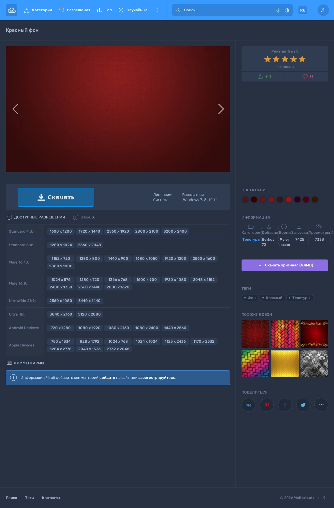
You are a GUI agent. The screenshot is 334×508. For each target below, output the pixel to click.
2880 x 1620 (118, 287)
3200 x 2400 (175, 231)
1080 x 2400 (146, 328)
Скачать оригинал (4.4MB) (285, 265)
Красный (274, 298)
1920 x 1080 (175, 279)
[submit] (178, 10)
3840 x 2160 (61, 314)
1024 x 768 (118, 341)
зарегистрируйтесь (156, 377)
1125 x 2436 (175, 341)
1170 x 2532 (203, 341)
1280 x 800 (89, 258)
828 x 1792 (89, 341)
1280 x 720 (89, 279)
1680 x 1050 (147, 258)
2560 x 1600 (204, 258)
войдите (107, 377)
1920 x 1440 (89, 231)
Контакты (51, 498)
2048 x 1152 (204, 279)
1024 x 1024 (146, 341)
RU (302, 10)
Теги (29, 498)
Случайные (133, 10)
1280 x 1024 (61, 245)
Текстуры (251, 239)
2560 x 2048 (89, 245)
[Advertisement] (118, 436)
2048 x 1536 (89, 349)
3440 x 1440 (89, 301)
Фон (252, 298)
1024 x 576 (60, 279)
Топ (104, 10)
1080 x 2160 (118, 328)
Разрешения (74, 10)
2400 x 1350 (61, 287)
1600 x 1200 (61, 231)
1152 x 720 (60, 258)
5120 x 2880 (89, 314)
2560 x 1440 (89, 287)
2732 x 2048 (118, 349)
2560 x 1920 (118, 231)
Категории (37, 10)
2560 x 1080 (60, 301)
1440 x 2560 (175, 328)
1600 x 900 (146, 279)
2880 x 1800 (61, 266)
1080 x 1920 (89, 328)
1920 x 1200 (175, 258)
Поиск (11, 498)
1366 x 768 (118, 279)
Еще (156, 10)
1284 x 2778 (61, 349)
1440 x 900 (118, 258)
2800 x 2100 (146, 231)
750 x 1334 (60, 341)
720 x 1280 (61, 328)
